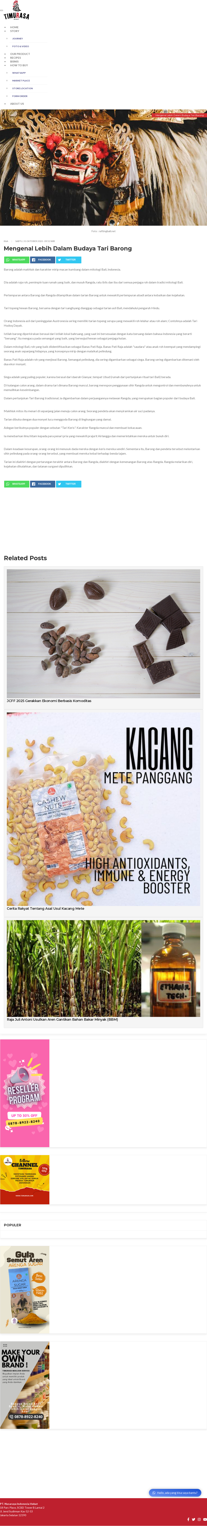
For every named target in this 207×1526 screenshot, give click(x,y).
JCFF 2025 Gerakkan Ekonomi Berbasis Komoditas (49, 701)
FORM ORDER (19, 96)
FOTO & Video (20, 46)
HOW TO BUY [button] (19, 65)
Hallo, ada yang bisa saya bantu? (175, 1493)
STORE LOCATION (22, 88)
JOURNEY (17, 38)
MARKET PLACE (21, 80)
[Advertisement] (103, 517)
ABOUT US (17, 103)
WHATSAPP (19, 72)
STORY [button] (14, 31)
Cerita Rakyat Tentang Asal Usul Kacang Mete (45, 909)
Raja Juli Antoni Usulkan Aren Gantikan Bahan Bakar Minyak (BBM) (62, 1019)
